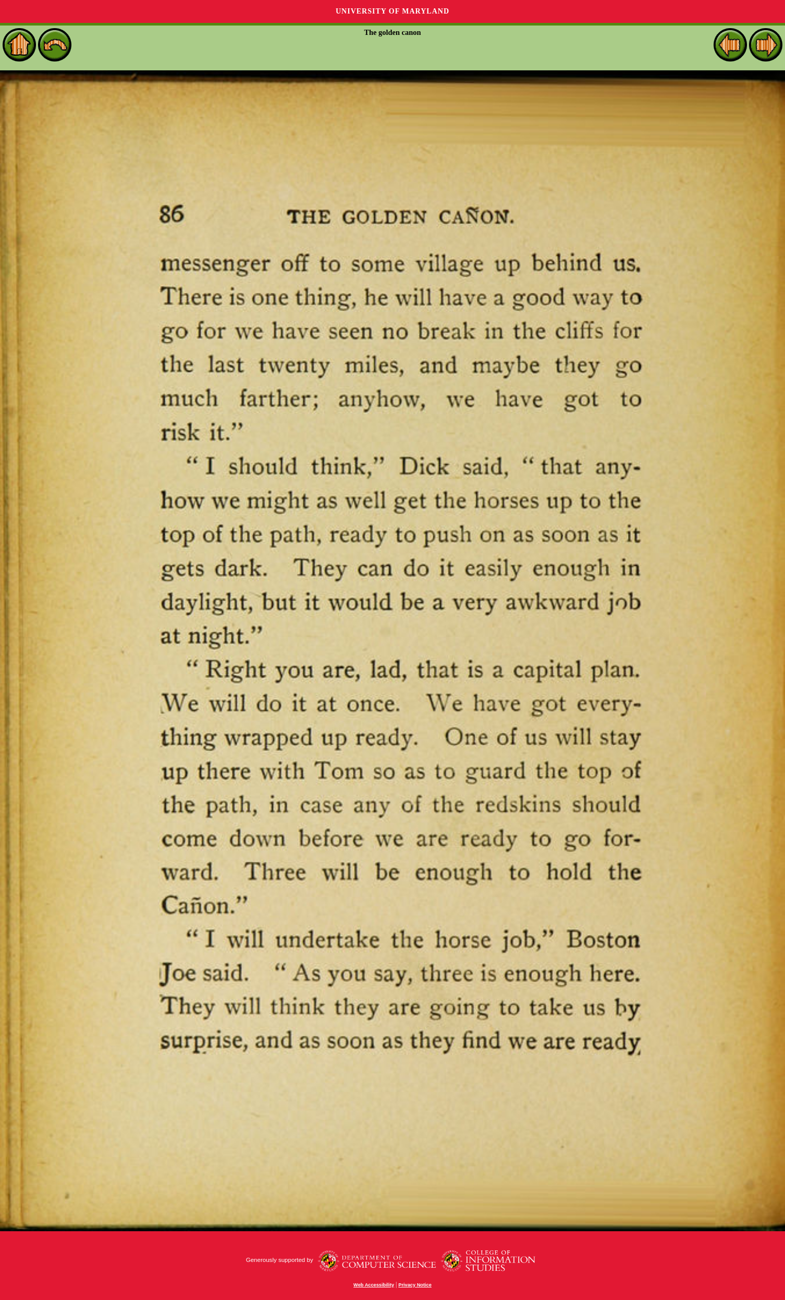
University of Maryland (392, 11)
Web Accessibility (373, 1284)
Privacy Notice (415, 1284)
